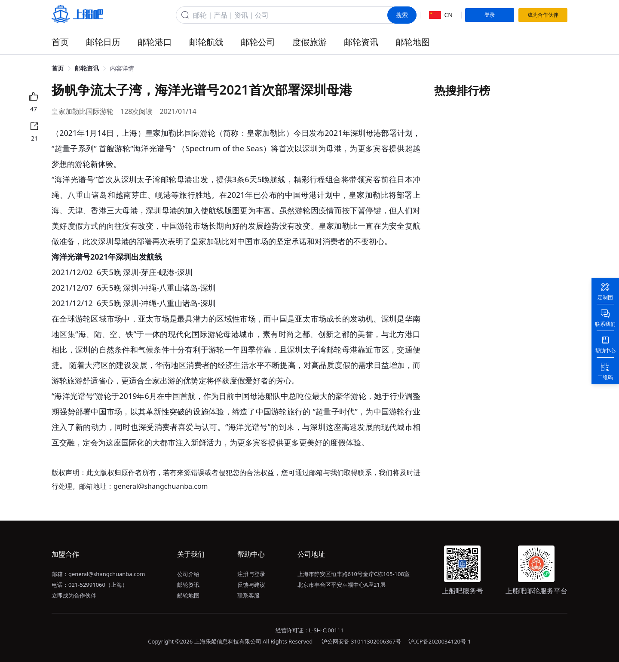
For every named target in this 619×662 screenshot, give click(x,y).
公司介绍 (188, 574)
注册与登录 (251, 574)
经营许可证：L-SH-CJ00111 (310, 630)
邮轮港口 (155, 42)
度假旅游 (309, 42)
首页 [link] (58, 68)
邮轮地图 (412, 42)
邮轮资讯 (361, 42)
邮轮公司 (258, 42)
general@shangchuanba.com (106, 574)
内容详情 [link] (122, 68)
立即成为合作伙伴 (74, 595)
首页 (60, 42)
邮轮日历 (103, 42)
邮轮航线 (206, 42)
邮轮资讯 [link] (87, 68)
